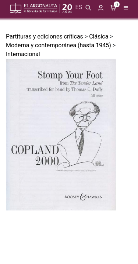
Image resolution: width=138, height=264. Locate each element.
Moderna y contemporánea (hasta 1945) (58, 45)
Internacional (23, 54)
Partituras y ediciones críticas (44, 36)
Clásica (98, 36)
